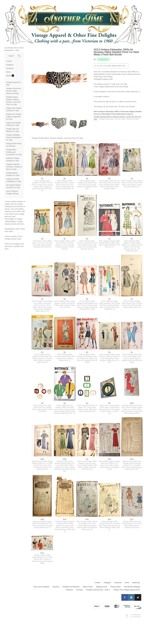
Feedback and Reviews (71, 587)
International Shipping (132, 587)
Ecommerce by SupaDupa (135, 615)
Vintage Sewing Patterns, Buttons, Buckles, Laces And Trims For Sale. (57, 138)
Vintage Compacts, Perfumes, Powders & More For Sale (14, 166)
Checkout (69, 590)
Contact (9, 61)
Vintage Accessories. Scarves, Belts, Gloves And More (13, 90)
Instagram (9, 65)
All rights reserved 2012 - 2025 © (98, 590)
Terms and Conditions (41, 587)
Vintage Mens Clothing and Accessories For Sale (14, 152)
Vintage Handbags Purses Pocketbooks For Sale (13, 137)
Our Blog (79, 590)
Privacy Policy (115, 587)
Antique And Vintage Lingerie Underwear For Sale (13, 116)
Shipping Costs (101, 587)
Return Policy (88, 587)
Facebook (9, 68)
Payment (56, 587)
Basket (9, 76)
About (8, 72)
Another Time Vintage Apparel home (126, 590)
